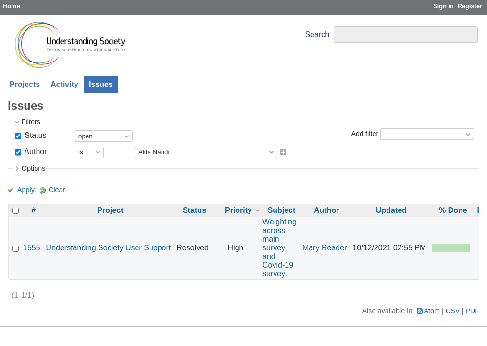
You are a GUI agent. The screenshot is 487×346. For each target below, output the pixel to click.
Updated (391, 210)
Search (317, 34)
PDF (472, 311)
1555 (31, 248)
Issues (101, 84)
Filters (31, 121)
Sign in (443, 6)
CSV (453, 311)
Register (470, 6)
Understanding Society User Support (108, 248)
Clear (57, 190)
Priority (238, 210)
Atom (432, 311)
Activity (64, 84)
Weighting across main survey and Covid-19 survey (279, 248)
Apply (26, 190)
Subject (282, 210)
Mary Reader (324, 248)
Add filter (364, 133)
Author (35, 152)
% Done (453, 210)
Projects (25, 84)
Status (35, 135)
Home (11, 6)
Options (34, 168)
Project (110, 210)
